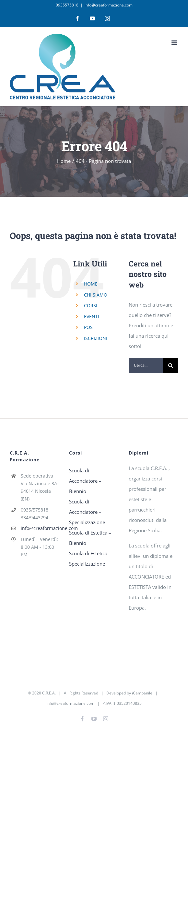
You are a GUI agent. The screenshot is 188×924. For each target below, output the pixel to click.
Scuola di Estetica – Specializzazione (90, 558)
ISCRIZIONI (95, 338)
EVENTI (91, 316)
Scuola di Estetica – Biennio (90, 537)
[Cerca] (170, 365)
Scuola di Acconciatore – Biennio (85, 480)
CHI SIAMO (95, 295)
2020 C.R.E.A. (44, 693)
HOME (91, 284)
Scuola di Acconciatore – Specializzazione (87, 511)
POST (89, 327)
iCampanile (142, 693)
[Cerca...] (146, 365)
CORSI (90, 305)
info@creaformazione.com (109, 5)
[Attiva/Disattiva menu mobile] (174, 42)
